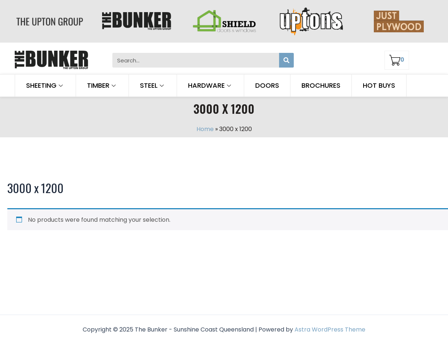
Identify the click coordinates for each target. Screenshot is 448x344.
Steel (153, 85)
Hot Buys (379, 85)
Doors (267, 85)
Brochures (320, 85)
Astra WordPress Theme (330, 329)
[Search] (286, 60)
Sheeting (45, 85)
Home (205, 129)
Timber (102, 85)
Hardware (210, 85)
